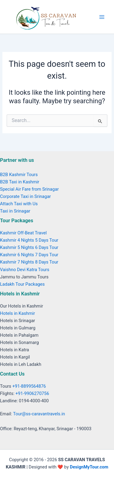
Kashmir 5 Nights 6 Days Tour (29, 247)
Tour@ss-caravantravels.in (39, 414)
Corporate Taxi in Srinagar (25, 196)
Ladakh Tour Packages (22, 284)
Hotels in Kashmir (17, 313)
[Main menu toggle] (102, 17)
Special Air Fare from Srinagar (29, 189)
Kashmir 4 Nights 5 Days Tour (29, 240)
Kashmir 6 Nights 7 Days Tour (29, 254)
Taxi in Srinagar (15, 211)
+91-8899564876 (29, 386)
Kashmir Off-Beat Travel (23, 233)
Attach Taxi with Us (19, 203)
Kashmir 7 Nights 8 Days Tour (29, 262)
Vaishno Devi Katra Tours (24, 269)
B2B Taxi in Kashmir (19, 182)
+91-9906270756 (32, 393)
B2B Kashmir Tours (19, 174)
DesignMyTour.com (89, 467)
